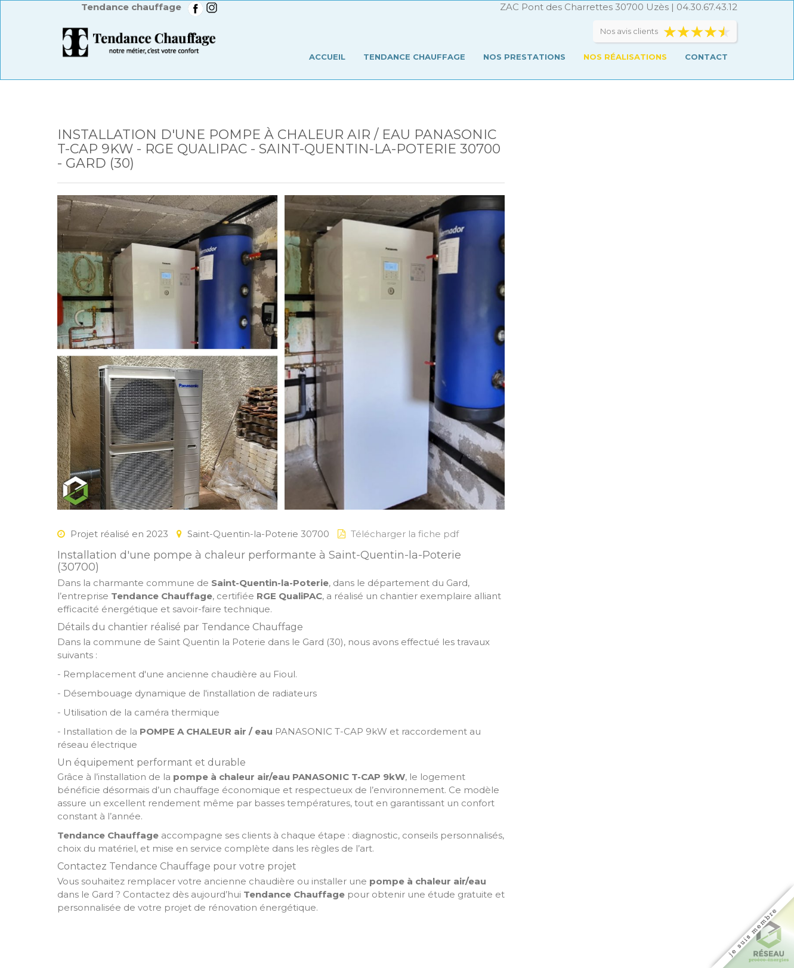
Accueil (327, 56)
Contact (706, 56)
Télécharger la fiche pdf (405, 534)
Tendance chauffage (414, 56)
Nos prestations (524, 56)
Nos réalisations (625, 56)
